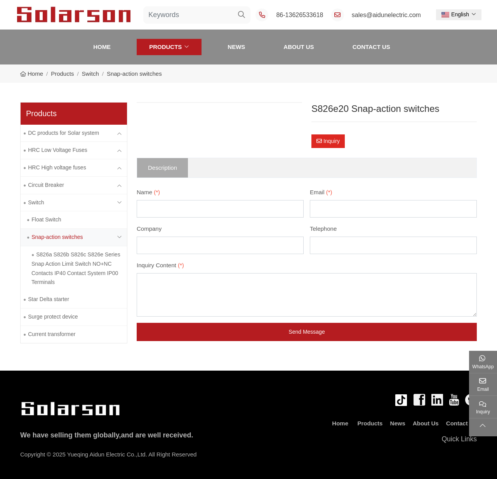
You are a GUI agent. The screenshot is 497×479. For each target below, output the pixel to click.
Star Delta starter (48, 299)
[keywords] (188, 15)
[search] (241, 15)
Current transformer (51, 334)
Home (102, 47)
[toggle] (119, 133)
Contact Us (371, 47)
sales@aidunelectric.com (386, 15)
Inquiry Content (160, 265)
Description (162, 167)
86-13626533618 (299, 15)
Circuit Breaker (46, 185)
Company (149, 228)
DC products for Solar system (63, 133)
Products (165, 47)
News (236, 47)
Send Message (306, 332)
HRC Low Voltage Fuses (57, 150)
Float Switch (46, 219)
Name (148, 192)
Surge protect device (53, 317)
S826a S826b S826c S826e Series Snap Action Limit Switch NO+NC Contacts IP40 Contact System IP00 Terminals (75, 268)
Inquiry (328, 141)
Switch (36, 202)
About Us (298, 47)
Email (321, 192)
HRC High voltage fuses (57, 167)
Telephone (323, 228)
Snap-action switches (57, 237)
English (455, 14)
